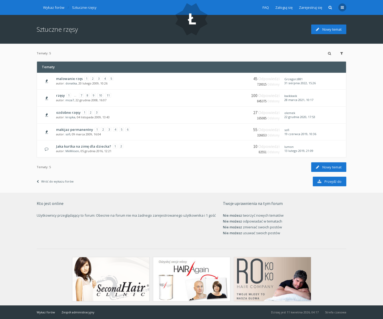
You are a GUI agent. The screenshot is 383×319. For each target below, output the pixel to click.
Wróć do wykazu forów (55, 181)
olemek (289, 113)
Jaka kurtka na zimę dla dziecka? (83, 146)
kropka (70, 117)
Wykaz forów (53, 7)
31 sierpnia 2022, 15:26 (300, 83)
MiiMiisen (72, 151)
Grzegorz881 (293, 79)
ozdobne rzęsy (68, 112)
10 (100, 95)
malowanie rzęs (69, 78)
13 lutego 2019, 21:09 (298, 151)
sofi (67, 134)
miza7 (69, 100)
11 (108, 95)
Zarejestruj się (310, 7)
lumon (289, 147)
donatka (71, 83)
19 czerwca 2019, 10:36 (300, 134)
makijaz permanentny (74, 129)
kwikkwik (290, 96)
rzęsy (60, 95)
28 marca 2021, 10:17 (298, 100)
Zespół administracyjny (77, 312)
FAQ (266, 7)
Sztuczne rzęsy (84, 7)
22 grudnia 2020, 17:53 (299, 117)
